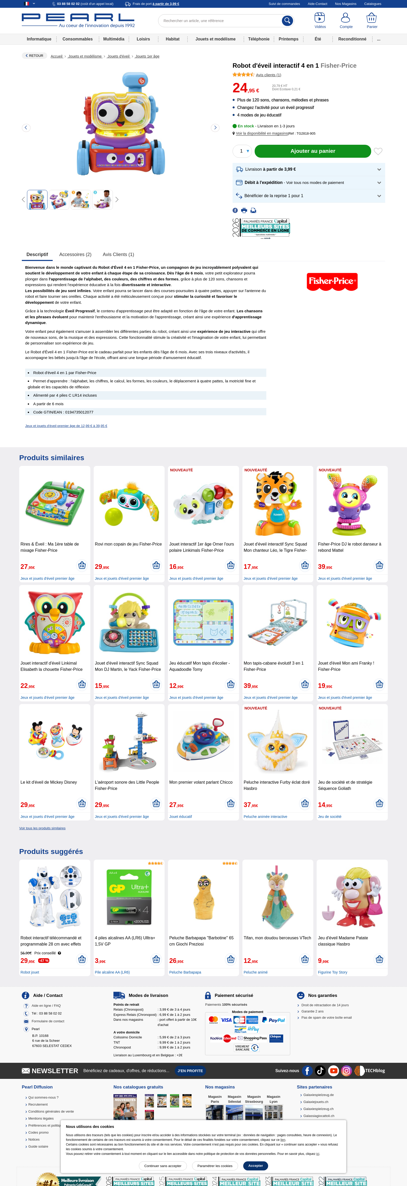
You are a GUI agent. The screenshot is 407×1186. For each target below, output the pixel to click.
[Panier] (372, 20)
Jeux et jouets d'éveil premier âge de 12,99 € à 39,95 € (66, 426)
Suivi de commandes (284, 4)
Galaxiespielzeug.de (318, 1095)
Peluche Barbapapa (185, 972)
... (379, 39)
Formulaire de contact (48, 1021)
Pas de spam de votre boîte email (327, 1017)
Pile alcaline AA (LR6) (112, 972)
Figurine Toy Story (332, 972)
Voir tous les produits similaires (42, 828)
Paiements (226, 1004)
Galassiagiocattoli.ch (318, 1116)
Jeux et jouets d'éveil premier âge (47, 578)
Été (318, 39)
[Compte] (346, 20)
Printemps (289, 39)
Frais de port (156, 4)
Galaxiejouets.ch (315, 1102)
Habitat (173, 39)
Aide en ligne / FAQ (46, 1006)
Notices (33, 1139)
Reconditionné (352, 39)
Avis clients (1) (118, 254)
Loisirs (143, 39)
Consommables (78, 39)
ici (317, 1154)
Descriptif (37, 254)
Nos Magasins (345, 4)
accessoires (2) (75, 254)
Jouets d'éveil (118, 56)
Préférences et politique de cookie (53, 1125)
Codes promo (38, 1132)
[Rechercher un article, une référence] (226, 20)
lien (282, 1140)
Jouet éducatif (180, 817)
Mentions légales (41, 1118)
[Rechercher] (287, 21)
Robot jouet (30, 972)
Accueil (57, 56)
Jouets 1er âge (147, 56)
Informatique (39, 39)
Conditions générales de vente (51, 1111)
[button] (261, 133)
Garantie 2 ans (313, 1011)
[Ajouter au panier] (313, 151)
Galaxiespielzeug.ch (318, 1109)
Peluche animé (256, 972)
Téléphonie (258, 39)
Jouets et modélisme (215, 39)
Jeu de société (329, 817)
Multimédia (113, 39)
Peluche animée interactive (265, 817)
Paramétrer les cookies (215, 1166)
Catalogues (372, 4)
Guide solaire (38, 1146)
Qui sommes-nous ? (43, 1097)
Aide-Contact (317, 4)
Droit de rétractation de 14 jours (325, 1005)
